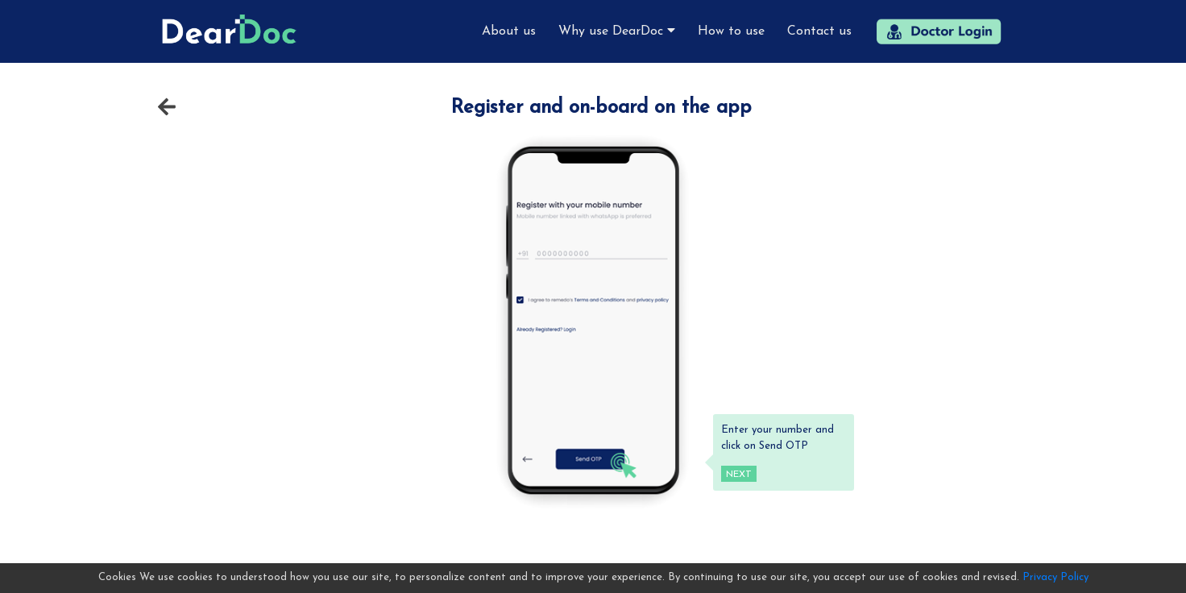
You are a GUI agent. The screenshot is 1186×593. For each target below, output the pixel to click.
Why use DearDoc (616, 30)
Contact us (819, 31)
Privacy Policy (1055, 577)
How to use (731, 31)
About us (509, 31)
